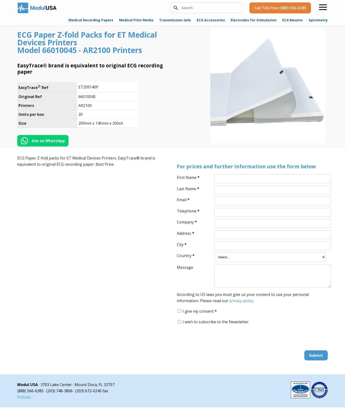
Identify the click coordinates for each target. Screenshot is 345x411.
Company (187, 222)
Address (185, 233)
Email (183, 199)
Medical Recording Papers (91, 20)
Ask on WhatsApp (48, 140)
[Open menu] (323, 7)
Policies (24, 400)
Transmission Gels (175, 20)
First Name (188, 177)
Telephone (188, 211)
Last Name (188, 188)
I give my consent (200, 314)
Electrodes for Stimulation (253, 20)
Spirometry (318, 20)
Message (185, 267)
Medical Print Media (136, 20)
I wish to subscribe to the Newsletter (216, 325)
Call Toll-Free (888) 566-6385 (280, 8)
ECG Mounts (292, 20)
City (182, 244)
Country (186, 255)
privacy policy (241, 304)
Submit (316, 359)
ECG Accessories (211, 20)
